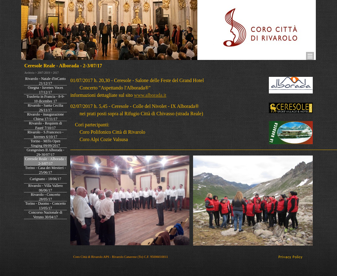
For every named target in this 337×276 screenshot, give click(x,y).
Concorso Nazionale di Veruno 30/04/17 (45, 214)
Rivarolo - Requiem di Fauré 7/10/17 (45, 125)
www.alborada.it (150, 95)
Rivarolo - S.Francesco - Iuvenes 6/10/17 (45, 134)
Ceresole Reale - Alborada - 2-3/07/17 (45, 161)
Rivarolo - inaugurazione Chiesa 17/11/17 (45, 116)
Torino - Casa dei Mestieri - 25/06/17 (45, 170)
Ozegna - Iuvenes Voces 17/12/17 (45, 89)
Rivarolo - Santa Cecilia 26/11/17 (45, 107)
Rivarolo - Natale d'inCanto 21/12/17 (45, 81)
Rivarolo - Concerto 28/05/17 (45, 196)
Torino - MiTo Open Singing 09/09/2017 (45, 143)
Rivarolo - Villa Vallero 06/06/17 (45, 187)
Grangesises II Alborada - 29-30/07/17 (45, 152)
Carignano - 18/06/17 (45, 179)
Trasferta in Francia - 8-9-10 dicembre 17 (45, 98)
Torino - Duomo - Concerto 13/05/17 (45, 205)
